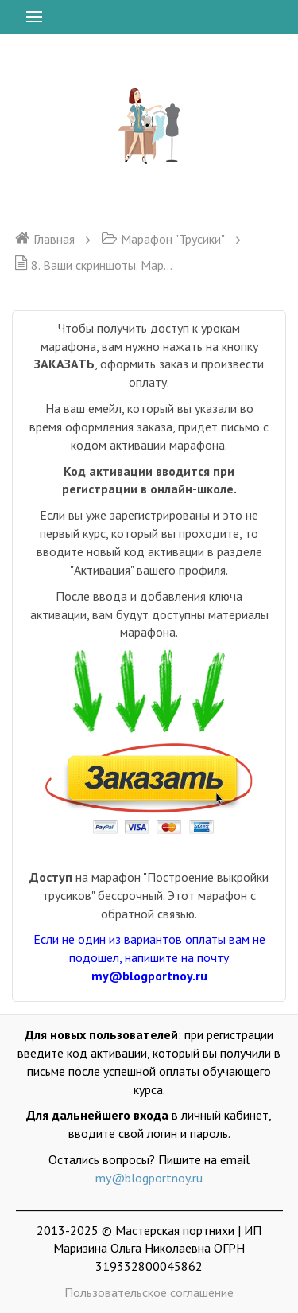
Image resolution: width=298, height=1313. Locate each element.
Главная (44, 239)
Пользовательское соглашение (149, 1292)
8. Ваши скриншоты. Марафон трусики (93, 265)
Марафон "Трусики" (163, 239)
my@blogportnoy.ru (149, 1178)
